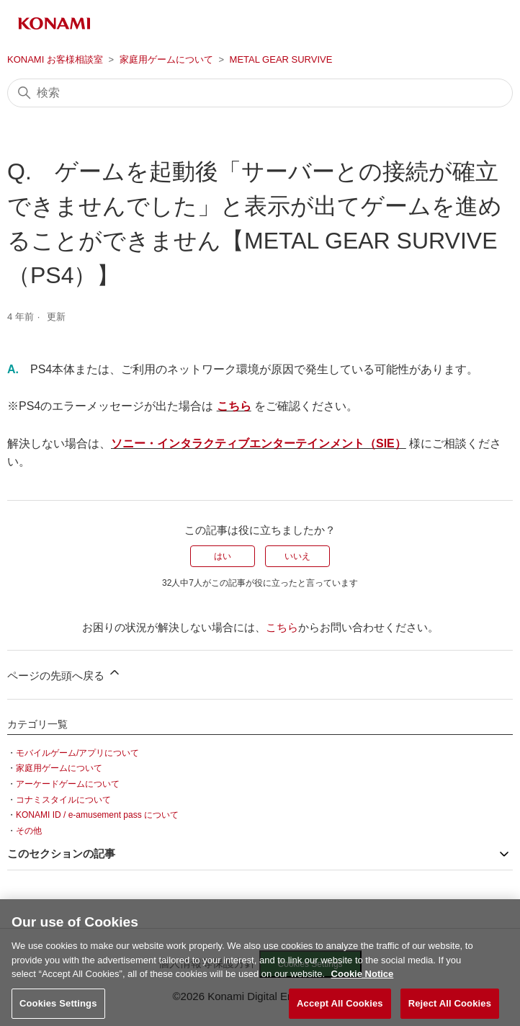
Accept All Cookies (340, 1008)
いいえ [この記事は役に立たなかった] (297, 556)
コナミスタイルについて (63, 800)
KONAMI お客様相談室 (55, 59)
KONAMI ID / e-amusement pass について (97, 815)
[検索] (260, 93)
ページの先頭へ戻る (64, 673)
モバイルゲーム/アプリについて (77, 753)
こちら (234, 406)
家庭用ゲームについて (166, 59)
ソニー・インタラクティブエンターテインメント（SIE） (258, 443)
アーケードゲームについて (68, 784)
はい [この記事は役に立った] (222, 556)
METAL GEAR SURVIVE (281, 59)
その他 (29, 831)
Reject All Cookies (449, 1008)
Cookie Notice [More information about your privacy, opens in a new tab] (362, 979)
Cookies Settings (58, 1008)
